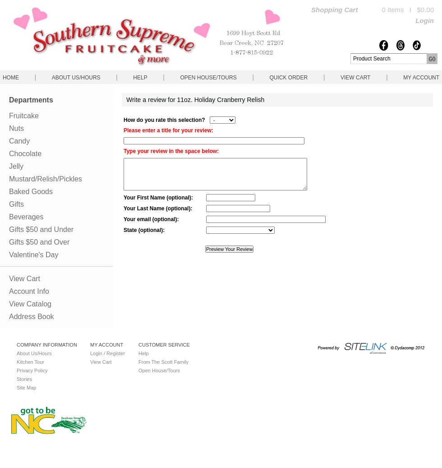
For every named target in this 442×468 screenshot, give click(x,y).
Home (11, 77)
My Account (421, 77)
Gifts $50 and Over (39, 242)
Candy (19, 141)
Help (140, 77)
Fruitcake (24, 116)
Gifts (16, 204)
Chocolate (25, 154)
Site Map (26, 387)
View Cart (355, 77)
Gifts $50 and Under (41, 229)
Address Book (31, 316)
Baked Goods (31, 191)
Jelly (16, 166)
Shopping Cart (334, 10)
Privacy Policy (32, 370)
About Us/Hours (76, 77)
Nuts (16, 128)
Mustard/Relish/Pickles (45, 179)
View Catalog (30, 304)
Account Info (29, 291)
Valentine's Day (33, 255)
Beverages (26, 217)
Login (424, 20)
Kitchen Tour (30, 362)
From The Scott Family (163, 362)
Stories (24, 379)
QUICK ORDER (288, 77)
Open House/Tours (208, 77)
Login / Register (107, 353)
